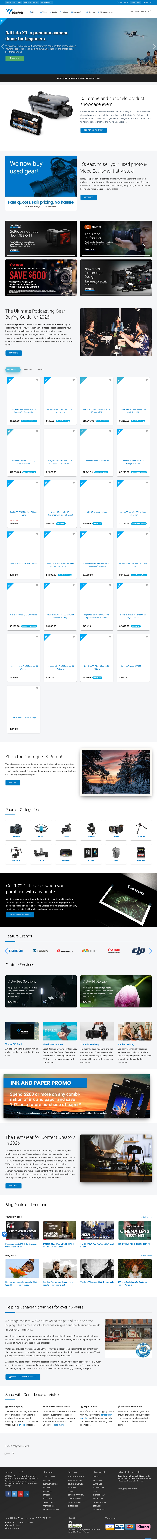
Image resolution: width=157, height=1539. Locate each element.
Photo (33, 12)
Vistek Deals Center (53, 981)
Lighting (64, 12)
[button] (13, 2)
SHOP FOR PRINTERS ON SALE (20, 851)
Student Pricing (126, 981)
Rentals (90, 12)
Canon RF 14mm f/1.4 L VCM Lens (96, 551)
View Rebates (98, 1422)
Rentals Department (76, 1400)
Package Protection (51, 1433)
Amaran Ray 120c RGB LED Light (97, 654)
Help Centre (47, 1404)
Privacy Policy (49, 1426)
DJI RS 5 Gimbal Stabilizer (24, 500)
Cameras (40, 370)
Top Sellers (27, 370)
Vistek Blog (47, 1415)
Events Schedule (74, 1426)
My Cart (148, 2)
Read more (140, 1405)
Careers (46, 1419)
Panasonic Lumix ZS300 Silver (24, 446)
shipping (22, 1361)
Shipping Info (73, 1430)
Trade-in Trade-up (89, 981)
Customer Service (50, 1408)
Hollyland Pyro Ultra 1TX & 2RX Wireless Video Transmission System (133, 420)
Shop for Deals (99, 1419)
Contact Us (122, 2)
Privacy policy (122, 1412)
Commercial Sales (75, 1408)
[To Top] (148, 1464)
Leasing (71, 1415)
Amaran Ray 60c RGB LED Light (60, 654)
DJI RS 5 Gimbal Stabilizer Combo (97, 500)
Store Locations (12, 1452)
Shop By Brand (98, 1433)
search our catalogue (140, 11)
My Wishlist (97, 1408)
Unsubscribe (132, 1412)
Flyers (95, 1415)
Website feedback (13, 1449)
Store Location (49, 1400)
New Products (13, 370)
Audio (53, 12)
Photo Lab (72, 1411)
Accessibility (48, 1422)
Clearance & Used (106, 12)
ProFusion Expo (49, 1430)
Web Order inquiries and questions (19, 1446)
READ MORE (13, 1122)
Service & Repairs (75, 1404)
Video (43, 12)
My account (97, 1404)
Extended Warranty (76, 1419)
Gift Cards (97, 1430)
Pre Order (14, 58)
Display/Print (77, 12)
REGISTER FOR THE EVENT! (93, 130)
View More (146, 1153)
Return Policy (98, 1411)
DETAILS (96, 78)
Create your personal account (22, 1313)
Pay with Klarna (99, 1426)
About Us (46, 1411)
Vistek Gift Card (13, 980)
